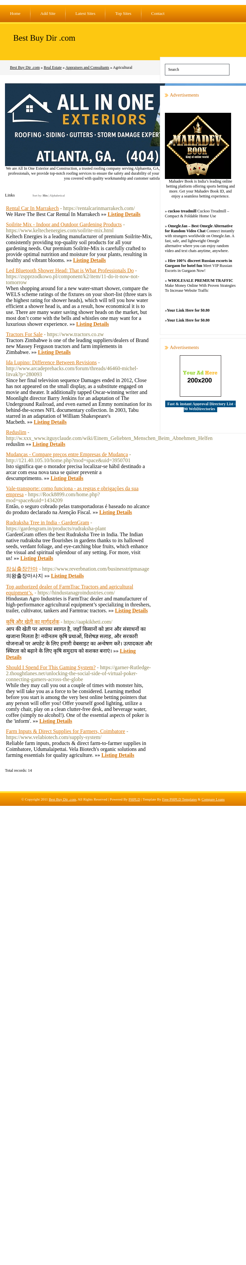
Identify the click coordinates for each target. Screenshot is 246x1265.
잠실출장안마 (22, 569)
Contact (158, 13)
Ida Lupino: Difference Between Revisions (51, 362)
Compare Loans (213, 799)
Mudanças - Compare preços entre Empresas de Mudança (67, 454)
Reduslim (16, 432)
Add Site (48, 13)
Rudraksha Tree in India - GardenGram (47, 522)
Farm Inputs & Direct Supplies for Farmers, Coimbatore (65, 731)
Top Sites (123, 13)
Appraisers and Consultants (87, 67)
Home (15, 13)
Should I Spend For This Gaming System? (51, 667)
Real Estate (53, 67)
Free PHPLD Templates (179, 799)
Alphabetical (57, 195)
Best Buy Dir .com (44, 37)
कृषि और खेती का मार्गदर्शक (32, 622)
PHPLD (134, 799)
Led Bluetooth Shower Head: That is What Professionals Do (70, 270)
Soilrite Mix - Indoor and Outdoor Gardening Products (64, 224)
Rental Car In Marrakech (32, 208)
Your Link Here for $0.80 (188, 310)
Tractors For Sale (24, 334)
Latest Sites (85, 13)
